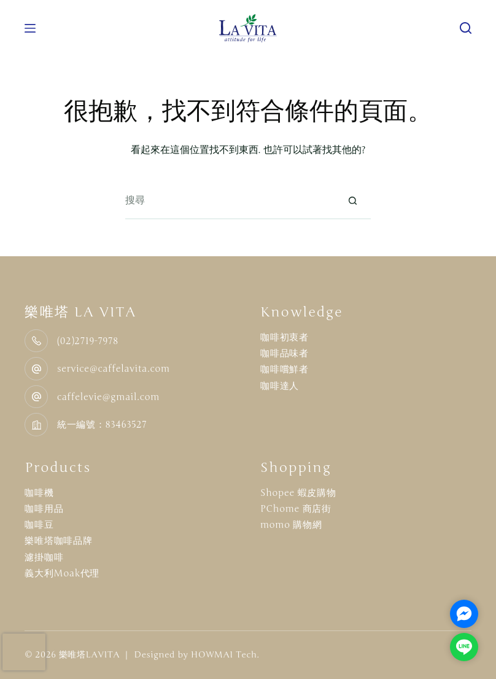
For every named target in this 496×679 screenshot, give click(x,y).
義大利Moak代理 (62, 573)
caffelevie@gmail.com (108, 396)
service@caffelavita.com (113, 368)
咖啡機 (39, 492)
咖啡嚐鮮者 (284, 369)
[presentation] (23, 652)
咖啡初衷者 (284, 337)
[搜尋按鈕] (352, 201)
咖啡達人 (279, 385)
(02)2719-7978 (87, 341)
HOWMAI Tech (224, 655)
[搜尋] (465, 28)
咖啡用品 (44, 508)
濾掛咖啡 (44, 557)
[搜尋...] (229, 201)
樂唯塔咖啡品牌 (58, 540)
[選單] (30, 28)
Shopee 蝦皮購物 (298, 492)
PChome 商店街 (295, 508)
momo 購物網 (291, 524)
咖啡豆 (39, 524)
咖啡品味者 (284, 353)
